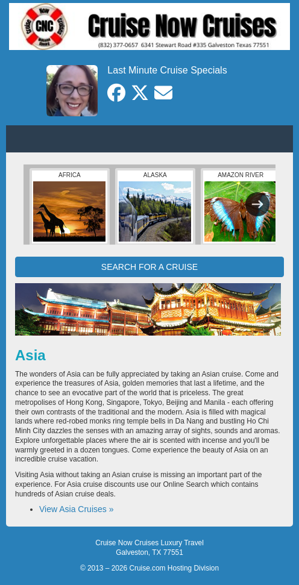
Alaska (155, 207)
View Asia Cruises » (76, 509)
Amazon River (240, 207)
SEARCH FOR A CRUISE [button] (149, 267)
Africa (69, 207)
